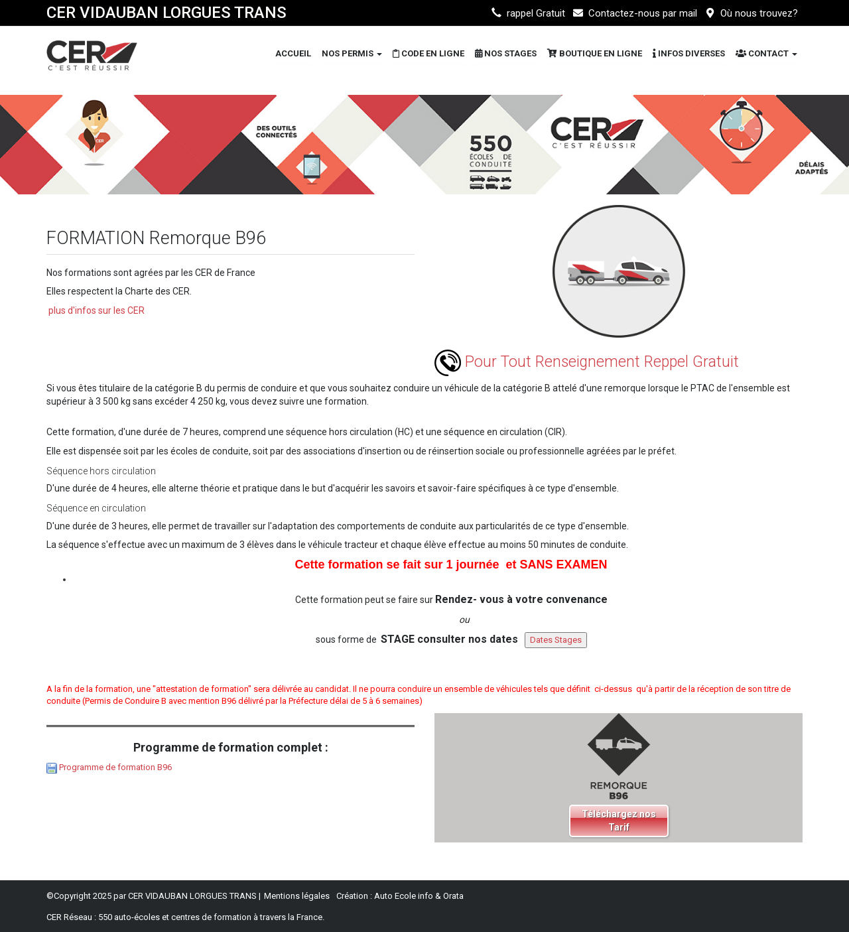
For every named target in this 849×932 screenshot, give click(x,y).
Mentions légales (297, 896)
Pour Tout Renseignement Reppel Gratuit (586, 362)
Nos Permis (352, 53)
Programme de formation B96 (115, 767)
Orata (453, 896)
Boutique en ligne (594, 53)
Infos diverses (689, 53)
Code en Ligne (428, 53)
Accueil (293, 53)
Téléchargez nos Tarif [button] (619, 820)
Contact (766, 53)
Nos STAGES (506, 53)
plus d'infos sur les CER (96, 310)
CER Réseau (69, 917)
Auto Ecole (395, 896)
